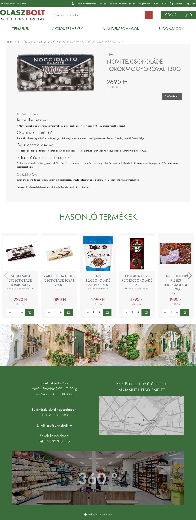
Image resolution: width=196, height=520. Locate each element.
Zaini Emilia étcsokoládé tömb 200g (20, 280)
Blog (156, 3)
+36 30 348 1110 (57, 441)
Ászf (164, 3)
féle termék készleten (13, 3)
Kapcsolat (190, 3)
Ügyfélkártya (176, 3)
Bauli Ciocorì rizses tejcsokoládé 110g (176, 282)
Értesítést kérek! (171, 96)
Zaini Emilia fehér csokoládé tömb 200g (59, 280)
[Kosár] (178, 15)
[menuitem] (22, 28)
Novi (111, 54)
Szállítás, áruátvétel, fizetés (122, 3)
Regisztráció (144, 3)
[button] (190, 275)
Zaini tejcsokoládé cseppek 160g (98, 280)
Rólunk (103, 3)
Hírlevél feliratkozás (86, 3)
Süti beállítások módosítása (99, 514)
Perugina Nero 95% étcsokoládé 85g (136, 280)
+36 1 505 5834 (57, 415)
